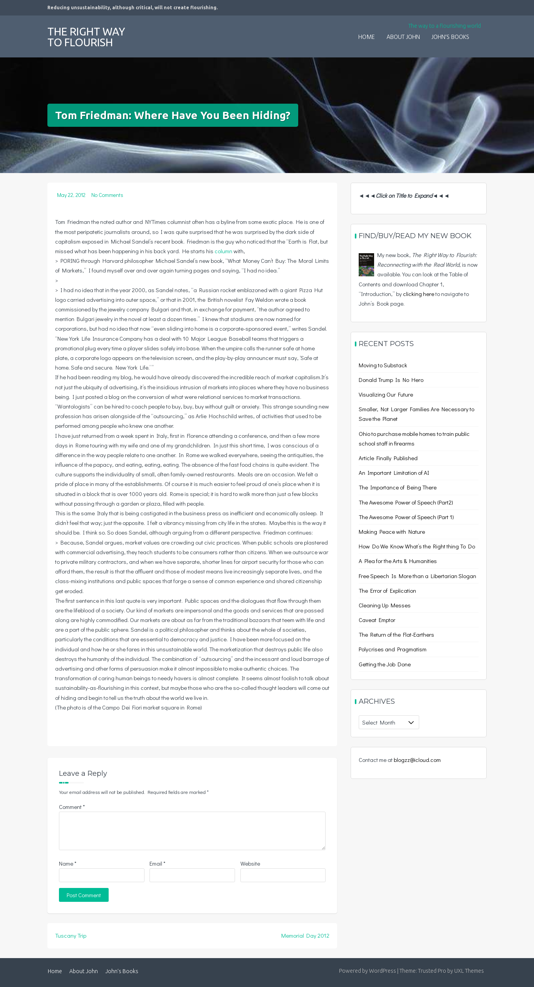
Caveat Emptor (377, 620)
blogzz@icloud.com (417, 759)
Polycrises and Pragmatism (393, 649)
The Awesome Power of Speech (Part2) (406, 502)
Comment (72, 806)
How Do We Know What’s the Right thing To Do (417, 546)
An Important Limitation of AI (394, 472)
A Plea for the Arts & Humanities (398, 561)
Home (366, 37)
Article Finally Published (388, 458)
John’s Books (450, 37)
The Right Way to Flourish (86, 36)
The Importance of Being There (398, 487)
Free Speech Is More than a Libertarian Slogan (417, 576)
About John (403, 37)
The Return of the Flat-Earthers (396, 634)
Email (157, 863)
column (223, 251)
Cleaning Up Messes (385, 605)
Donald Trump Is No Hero (391, 379)
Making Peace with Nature (392, 531)
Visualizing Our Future (386, 394)
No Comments (107, 194)
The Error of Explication (387, 590)
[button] (481, 32)
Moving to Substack (383, 365)
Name (67, 863)
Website (250, 863)
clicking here (418, 294)
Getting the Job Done (385, 664)
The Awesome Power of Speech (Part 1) (406, 517)
